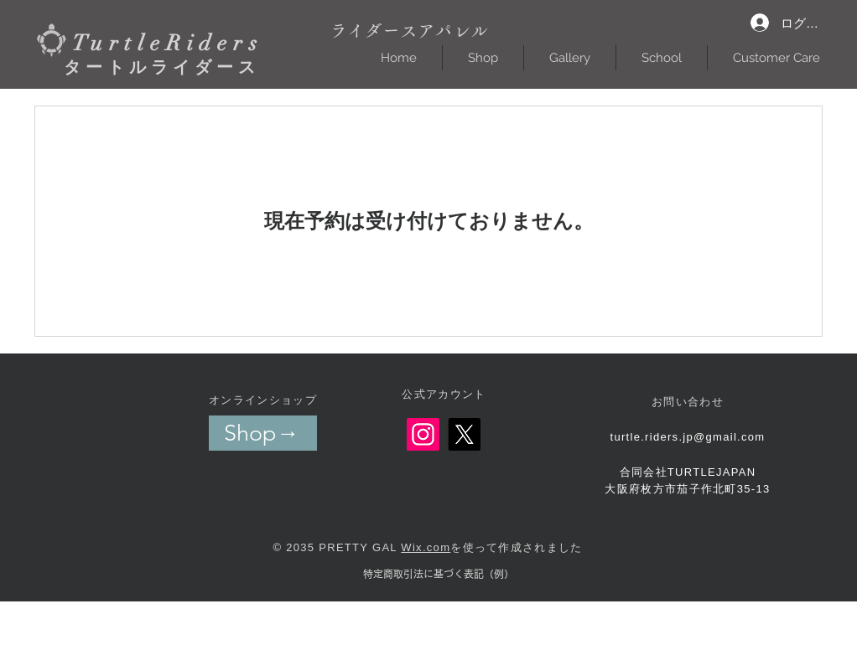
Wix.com (425, 547)
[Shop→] (263, 433)
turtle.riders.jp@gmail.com (688, 437)
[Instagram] (423, 434)
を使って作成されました (516, 547)
